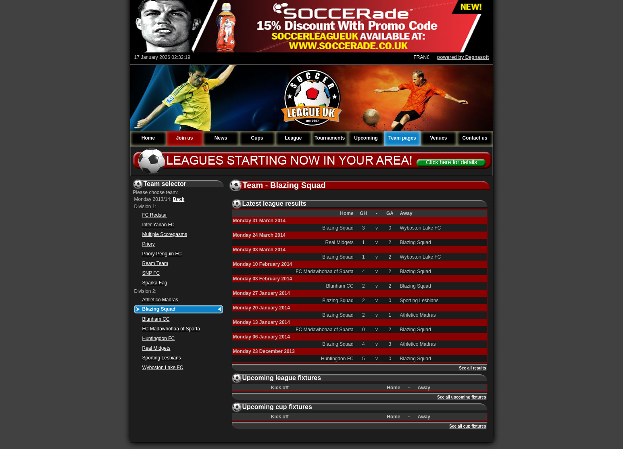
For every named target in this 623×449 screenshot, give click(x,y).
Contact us (474, 138)
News (221, 138)
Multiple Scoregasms (164, 234)
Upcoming (366, 138)
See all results (472, 368)
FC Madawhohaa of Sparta (171, 329)
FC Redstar (154, 215)
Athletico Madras (160, 300)
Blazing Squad (159, 309)
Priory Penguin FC (162, 254)
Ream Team (155, 263)
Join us (184, 138)
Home (148, 138)
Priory (148, 244)
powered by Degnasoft (463, 57)
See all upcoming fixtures (461, 397)
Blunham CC (156, 319)
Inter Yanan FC (158, 225)
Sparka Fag (154, 283)
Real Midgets (156, 348)
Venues (438, 138)
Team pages (402, 138)
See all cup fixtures (467, 426)
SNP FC (151, 273)
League (293, 138)
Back (179, 199)
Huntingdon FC (158, 338)
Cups (257, 138)
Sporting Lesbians (161, 358)
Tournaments (330, 138)
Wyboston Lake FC (162, 367)
